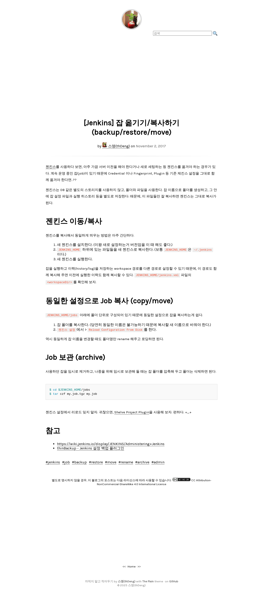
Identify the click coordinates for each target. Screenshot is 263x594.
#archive (142, 461)
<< (124, 565)
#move (110, 461)
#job (66, 461)
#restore (96, 461)
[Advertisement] (131, 76)
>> (139, 565)
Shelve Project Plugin (131, 411)
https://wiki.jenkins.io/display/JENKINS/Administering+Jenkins (110, 442)
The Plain (148, 580)
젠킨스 (51, 167)
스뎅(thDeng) (116, 146)
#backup (79, 461)
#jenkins (53, 461)
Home (132, 565)
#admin (157, 461)
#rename (125, 461)
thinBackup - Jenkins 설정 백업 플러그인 (90, 447)
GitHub (173, 580)
